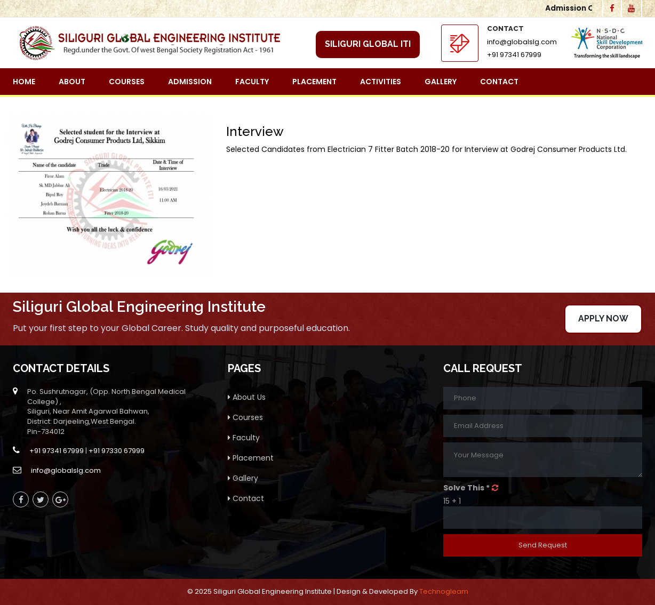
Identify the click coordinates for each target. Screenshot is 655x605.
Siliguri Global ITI (368, 44)
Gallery (441, 81)
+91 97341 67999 (514, 55)
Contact (499, 81)
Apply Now (603, 318)
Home (24, 81)
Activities (380, 81)
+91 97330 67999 (117, 451)
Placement (314, 81)
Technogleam (443, 591)
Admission (190, 81)
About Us (247, 397)
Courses (127, 81)
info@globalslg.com (522, 42)
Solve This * (466, 487)
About (72, 81)
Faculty (252, 81)
